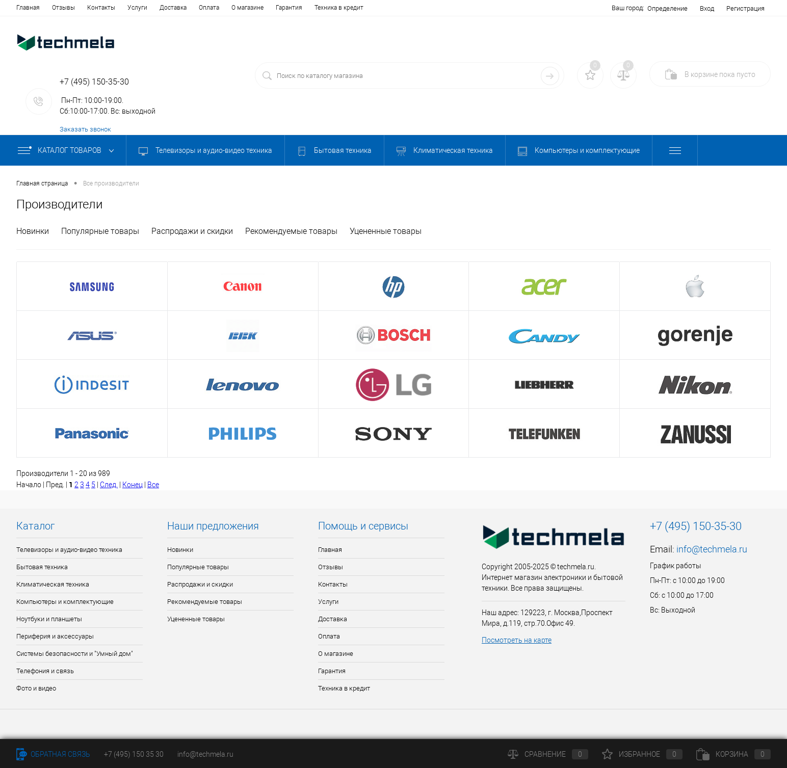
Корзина (733, 754)
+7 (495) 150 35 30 (134, 754)
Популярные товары (100, 231)
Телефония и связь (45, 671)
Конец (132, 485)
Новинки (32, 231)
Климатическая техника (445, 150)
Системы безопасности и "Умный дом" (74, 653)
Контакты (101, 7)
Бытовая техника (334, 150)
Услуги (137, 7)
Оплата (209, 7)
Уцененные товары (386, 231)
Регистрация (745, 8)
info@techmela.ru (711, 549)
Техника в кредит (338, 7)
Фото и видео (36, 688)
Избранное (642, 754)
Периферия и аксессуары (55, 636)
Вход (707, 8)
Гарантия (289, 7)
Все (153, 485)
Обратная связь (53, 754)
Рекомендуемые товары (291, 231)
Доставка (173, 7)
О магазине (247, 7)
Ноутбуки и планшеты (49, 619)
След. (109, 485)
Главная (28, 7)
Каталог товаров (68, 150)
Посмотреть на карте (517, 640)
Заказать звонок (85, 129)
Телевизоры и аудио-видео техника (205, 150)
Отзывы (63, 7)
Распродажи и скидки (192, 231)
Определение (667, 8)
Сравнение (548, 754)
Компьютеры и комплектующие (579, 150)
